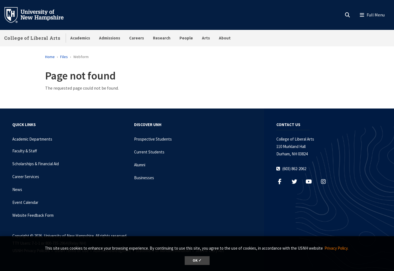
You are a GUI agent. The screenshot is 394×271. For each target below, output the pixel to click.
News (17, 189)
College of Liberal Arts (32, 38)
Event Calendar (25, 202)
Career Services (25, 176)
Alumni (139, 164)
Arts (206, 38)
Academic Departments (32, 139)
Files (64, 56)
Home (50, 56)
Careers (136, 38)
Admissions (109, 38)
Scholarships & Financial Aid (35, 163)
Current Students (149, 152)
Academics (80, 38)
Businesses (144, 177)
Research (161, 38)
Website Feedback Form (33, 215)
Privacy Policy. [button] (336, 248)
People (186, 38)
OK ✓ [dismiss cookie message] (197, 260)
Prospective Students (153, 139)
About (225, 38)
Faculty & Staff (24, 150)
